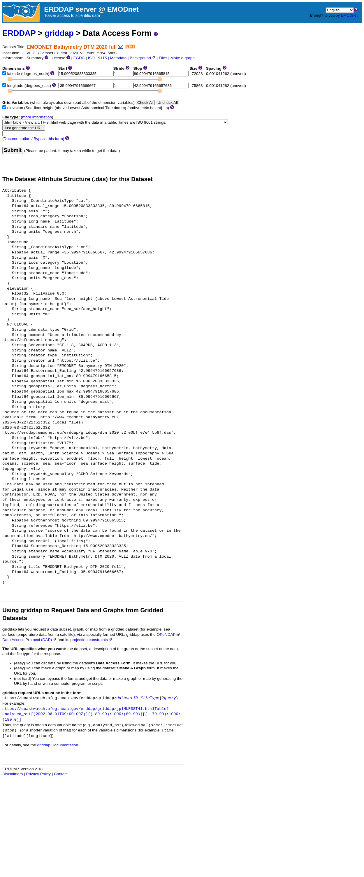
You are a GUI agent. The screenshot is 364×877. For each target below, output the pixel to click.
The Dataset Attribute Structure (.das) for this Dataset (77, 179)
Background (143, 58)
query (170, 698)
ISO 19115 (97, 58)
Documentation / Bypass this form (33, 138)
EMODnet (349, 15)
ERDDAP (19, 33)
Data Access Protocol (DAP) (29, 640)
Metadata (118, 58)
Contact (61, 774)
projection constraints (91, 640)
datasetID (127, 698)
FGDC (79, 58)
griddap (59, 33)
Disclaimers (12, 774)
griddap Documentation (57, 745)
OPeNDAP (168, 634)
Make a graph (182, 58)
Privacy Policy (38, 774)
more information (37, 117)
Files (163, 58)
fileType (149, 698)
